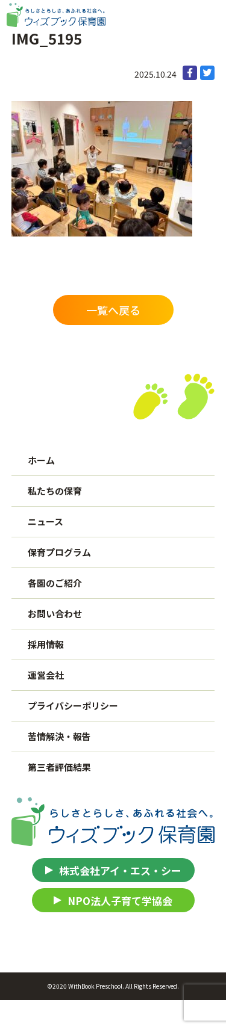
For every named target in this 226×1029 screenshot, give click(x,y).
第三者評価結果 (59, 767)
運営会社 (46, 675)
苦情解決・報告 (59, 736)
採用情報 (46, 644)
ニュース (45, 521)
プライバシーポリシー (73, 705)
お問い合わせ (55, 613)
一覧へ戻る (113, 310)
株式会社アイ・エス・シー (120, 870)
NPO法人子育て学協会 (119, 900)
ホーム (41, 460)
